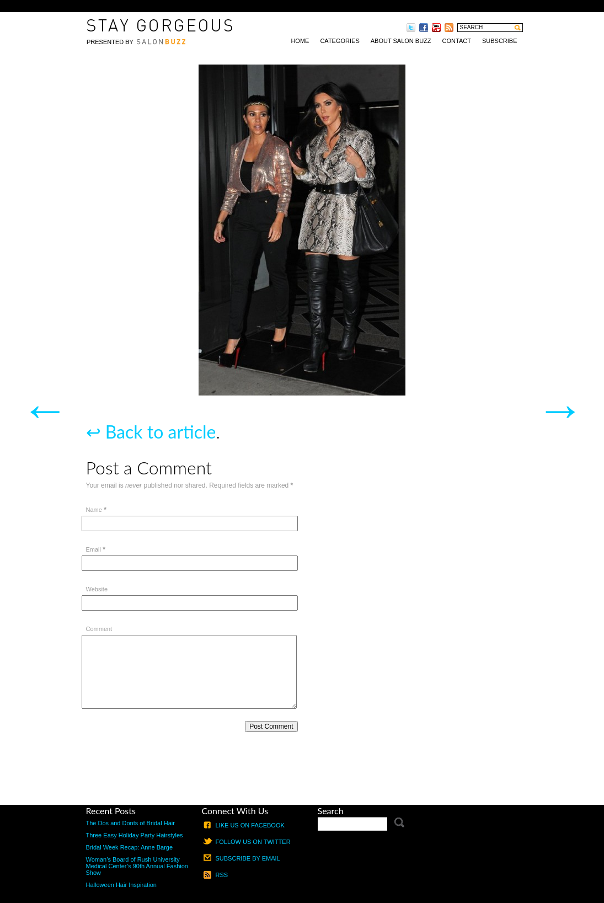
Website (97, 589)
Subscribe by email (248, 858)
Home (300, 41)
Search (331, 810)
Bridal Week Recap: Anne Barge (129, 847)
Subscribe (499, 41)
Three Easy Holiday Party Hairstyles (134, 835)
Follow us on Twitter (253, 841)
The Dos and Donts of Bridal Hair (130, 823)
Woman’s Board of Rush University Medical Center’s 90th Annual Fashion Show (137, 866)
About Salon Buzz (401, 41)
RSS (222, 875)
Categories (339, 41)
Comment (99, 629)
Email (93, 549)
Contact (456, 41)
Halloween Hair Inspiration (121, 884)
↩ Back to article (151, 431)
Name (94, 509)
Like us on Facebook (250, 825)
